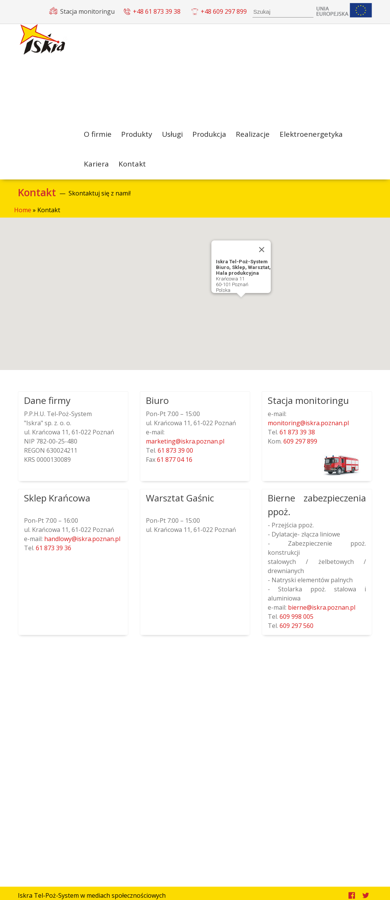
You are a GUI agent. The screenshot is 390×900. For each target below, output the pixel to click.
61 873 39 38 (296, 437)
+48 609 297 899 (224, 11)
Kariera (96, 168)
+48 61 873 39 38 (157, 11)
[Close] (262, 255)
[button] (241, 310)
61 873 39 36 (52, 553)
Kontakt (133, 168)
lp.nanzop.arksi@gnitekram (185, 446)
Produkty (138, 135)
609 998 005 (296, 622)
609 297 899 (299, 446)
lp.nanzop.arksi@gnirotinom (308, 428)
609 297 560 (296, 631)
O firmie (98, 135)
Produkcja (213, 135)
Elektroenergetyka (314, 135)
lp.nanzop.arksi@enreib (321, 613)
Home (22, 215)
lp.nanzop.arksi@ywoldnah (82, 544)
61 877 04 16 (174, 465)
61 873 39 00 (175, 456)
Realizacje (257, 135)
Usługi (174, 135)
